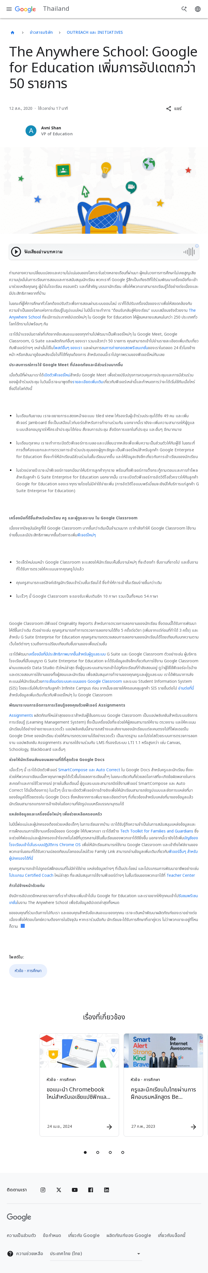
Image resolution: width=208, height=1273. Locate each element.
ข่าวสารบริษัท (41, 32)
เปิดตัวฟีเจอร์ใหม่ (56, 375)
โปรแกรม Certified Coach (31, 875)
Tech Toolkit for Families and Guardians (156, 831)
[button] (174, 108)
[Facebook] (90, 1190)
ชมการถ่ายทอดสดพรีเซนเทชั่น (125, 348)
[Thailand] (12, 32)
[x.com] (59, 1190)
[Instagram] (43, 1190)
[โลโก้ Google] (19, 1217)
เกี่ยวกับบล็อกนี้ (172, 1235)
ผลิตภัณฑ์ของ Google (129, 1235)
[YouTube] (75, 1190)
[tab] (85, 1152)
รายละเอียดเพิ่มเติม (87, 382)
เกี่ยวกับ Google (84, 1235)
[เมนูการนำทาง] (9, 9)
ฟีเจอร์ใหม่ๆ (86, 535)
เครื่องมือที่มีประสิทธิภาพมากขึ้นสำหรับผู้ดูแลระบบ (67, 654)
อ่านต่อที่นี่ (186, 688)
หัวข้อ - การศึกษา (28, 971)
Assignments (21, 715)
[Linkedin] (106, 1190)
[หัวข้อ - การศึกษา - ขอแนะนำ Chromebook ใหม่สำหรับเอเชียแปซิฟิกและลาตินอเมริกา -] (61, 1085)
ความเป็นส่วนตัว (21, 1235)
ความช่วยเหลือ (25, 1253)
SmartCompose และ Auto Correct (89, 770)
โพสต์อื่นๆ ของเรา (67, 348)
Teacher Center (181, 875)
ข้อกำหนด (52, 1235)
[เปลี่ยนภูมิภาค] (96, 1254)
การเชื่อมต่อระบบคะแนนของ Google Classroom (82, 681)
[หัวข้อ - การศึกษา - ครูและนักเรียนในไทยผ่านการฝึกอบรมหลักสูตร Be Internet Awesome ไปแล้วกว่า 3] (145, 1085)
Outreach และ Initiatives (95, 32)
